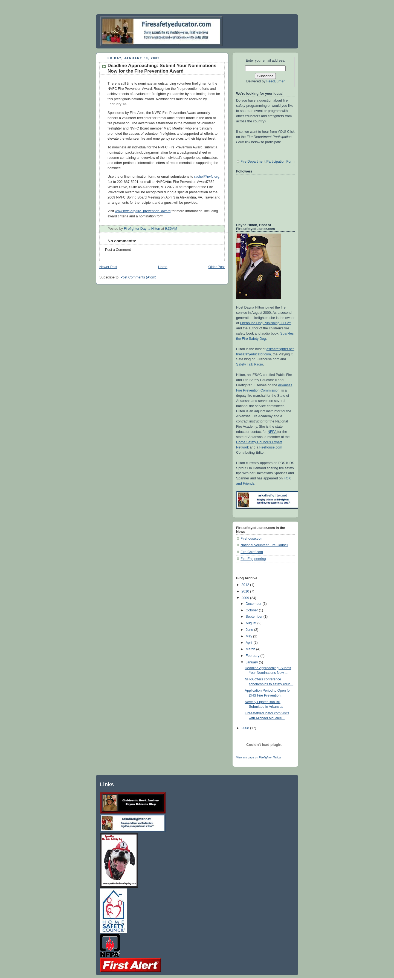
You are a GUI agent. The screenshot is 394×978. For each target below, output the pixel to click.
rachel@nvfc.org (206, 177)
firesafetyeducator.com (253, 354)
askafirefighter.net (280, 349)
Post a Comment (118, 250)
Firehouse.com (270, 447)
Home (162, 267)
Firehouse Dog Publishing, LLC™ (265, 323)
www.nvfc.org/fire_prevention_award (142, 211)
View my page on (258, 757)
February (253, 656)
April (250, 643)
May (249, 636)
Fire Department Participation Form (267, 161)
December (254, 604)
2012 (246, 585)
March (251, 649)
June (250, 630)
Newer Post (108, 267)
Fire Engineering (253, 559)
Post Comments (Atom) (138, 277)
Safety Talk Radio (249, 364)
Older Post (216, 267)
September (254, 617)
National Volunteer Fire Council (264, 545)
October (252, 610)
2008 (246, 728)
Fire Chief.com (252, 552)
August (251, 623)
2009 (246, 598)
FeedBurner (275, 81)
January (252, 662)
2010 (246, 591)
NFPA (272, 432)
